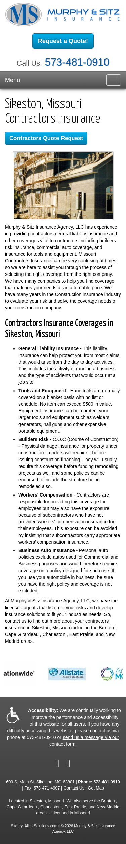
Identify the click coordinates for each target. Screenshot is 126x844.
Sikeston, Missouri (47, 801)
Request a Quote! (63, 41)
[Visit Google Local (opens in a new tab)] (68, 763)
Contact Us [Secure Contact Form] (74, 788)
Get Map (96, 788)
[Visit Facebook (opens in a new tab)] (57, 763)
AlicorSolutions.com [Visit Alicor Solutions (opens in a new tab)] (41, 826)
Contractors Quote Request (46, 138)
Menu (12, 80)
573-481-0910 (77, 62)
